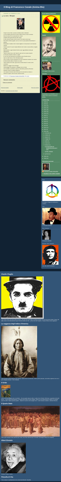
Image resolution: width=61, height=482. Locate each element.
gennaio (47, 153)
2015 (45, 121)
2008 (45, 158)
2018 (45, 115)
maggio (47, 139)
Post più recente (5, 87)
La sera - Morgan (49, 151)
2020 (45, 111)
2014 (45, 123)
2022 (45, 107)
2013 (45, 125)
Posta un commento (7, 82)
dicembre (47, 133)
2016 (45, 119)
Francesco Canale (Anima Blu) (51, 171)
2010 (45, 131)
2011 (45, 129)
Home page (20, 87)
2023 (45, 105)
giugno (47, 137)
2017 (45, 117)
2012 (45, 127)
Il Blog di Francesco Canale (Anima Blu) (24, 7)
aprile (46, 141)
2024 (45, 103)
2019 (45, 113)
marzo (46, 143)
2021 (45, 109)
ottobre (47, 135)
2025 (45, 102)
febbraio (47, 144)
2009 (45, 156)
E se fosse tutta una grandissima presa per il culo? (51, 148)
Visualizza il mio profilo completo (52, 173)
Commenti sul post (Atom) (12, 90)
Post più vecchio (35, 87)
